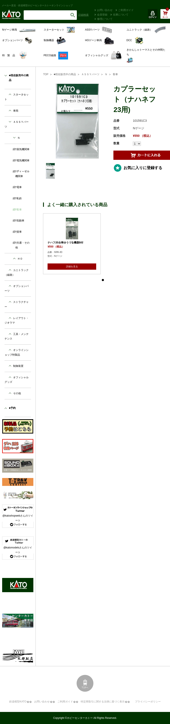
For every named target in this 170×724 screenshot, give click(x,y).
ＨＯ (20, 258)
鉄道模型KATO (17, 701)
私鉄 (19, 198)
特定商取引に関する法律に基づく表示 (103, 701)
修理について (105, 19)
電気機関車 (23, 160)
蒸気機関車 (23, 149)
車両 (15, 110)
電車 (19, 187)
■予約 (12, 407)
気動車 (20, 220)
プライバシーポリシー (148, 701)
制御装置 (18, 365)
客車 (115, 74)
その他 (17, 393)
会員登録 (102, 14)
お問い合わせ (105, 10)
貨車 (19, 231)
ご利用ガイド (126, 10)
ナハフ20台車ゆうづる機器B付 (65, 242)
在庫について (120, 14)
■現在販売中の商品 (65, 74)
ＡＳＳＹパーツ (90, 74)
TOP (45, 74)
